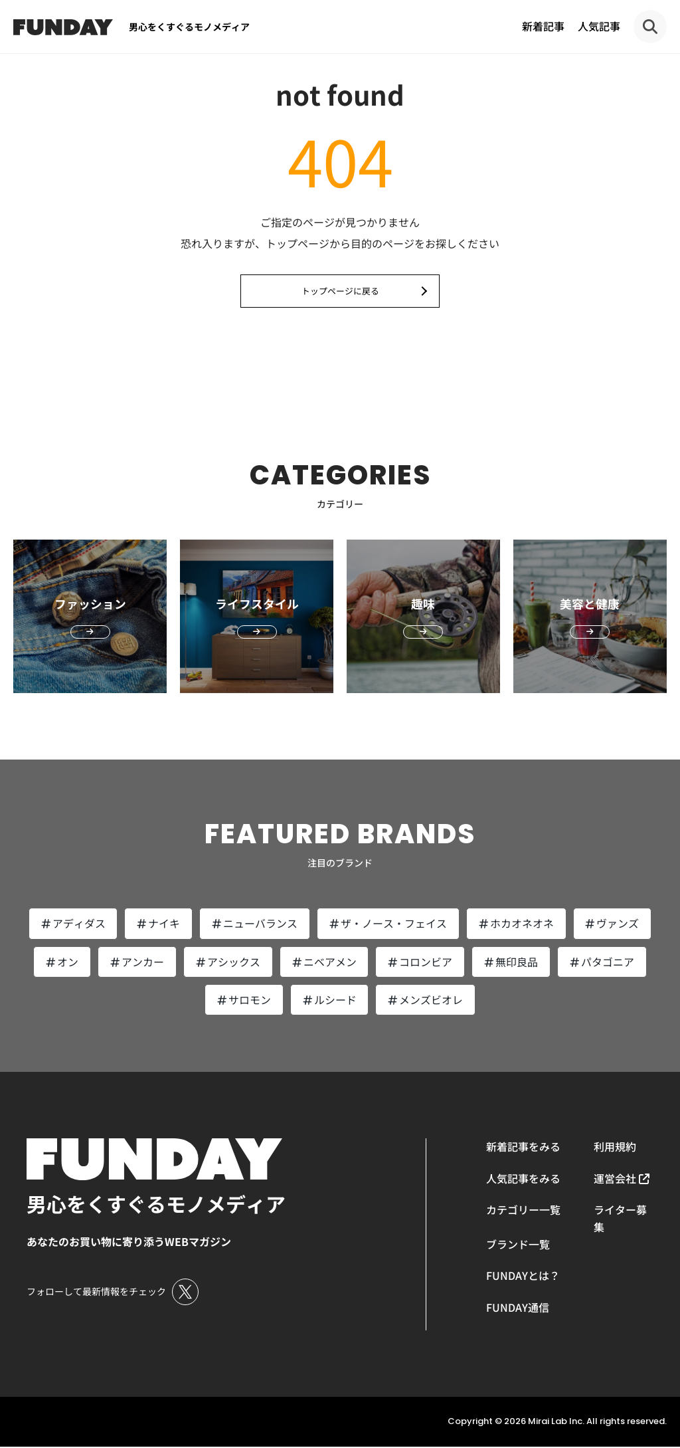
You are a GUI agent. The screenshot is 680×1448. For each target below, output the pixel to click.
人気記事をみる (523, 1179)
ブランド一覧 (518, 1245)
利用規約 (615, 1147)
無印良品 (512, 962)
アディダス (71, 924)
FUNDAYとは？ (523, 1276)
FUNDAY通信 (517, 1308)
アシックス (227, 962)
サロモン (243, 1000)
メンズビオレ (426, 1000)
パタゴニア (604, 962)
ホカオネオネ (517, 924)
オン (59, 962)
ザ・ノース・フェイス (388, 924)
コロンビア (421, 962)
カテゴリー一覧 (523, 1211)
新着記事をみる (523, 1147)
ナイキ (157, 924)
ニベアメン (324, 962)
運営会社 (615, 1179)
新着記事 (543, 26)
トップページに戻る (340, 290)
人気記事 (599, 26)
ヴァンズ (614, 924)
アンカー (135, 962)
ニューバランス (254, 924)
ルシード (329, 1000)
